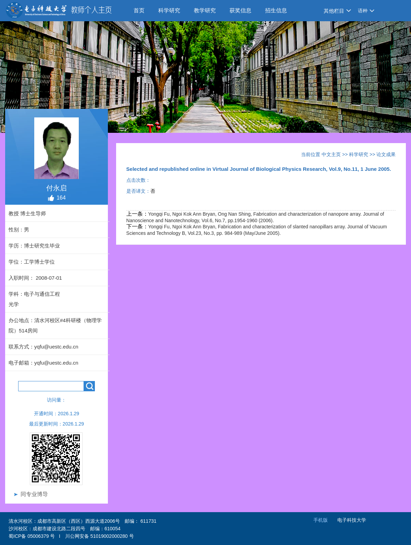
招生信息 (276, 10)
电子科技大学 (351, 520)
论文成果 (386, 154)
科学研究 (169, 10)
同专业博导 (34, 494)
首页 (139, 10)
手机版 (320, 520)
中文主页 (331, 154)
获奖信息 (240, 10)
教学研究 (205, 10)
